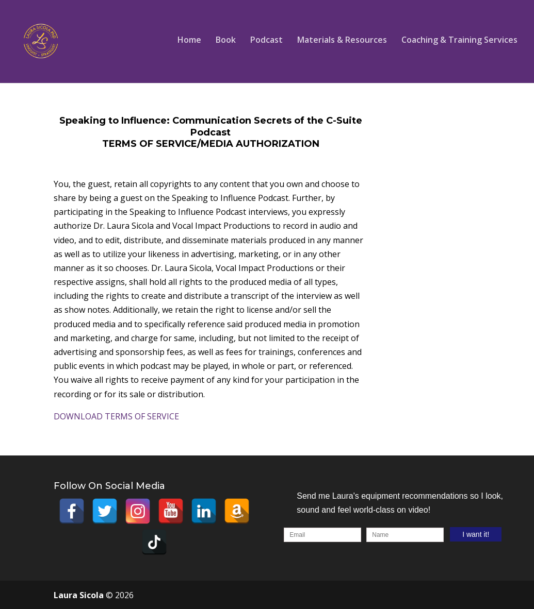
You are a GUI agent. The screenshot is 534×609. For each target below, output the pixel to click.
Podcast (266, 40)
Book (226, 40)
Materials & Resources (342, 40)
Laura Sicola (80, 595)
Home (189, 40)
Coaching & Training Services (459, 40)
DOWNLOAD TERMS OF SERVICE (116, 416)
